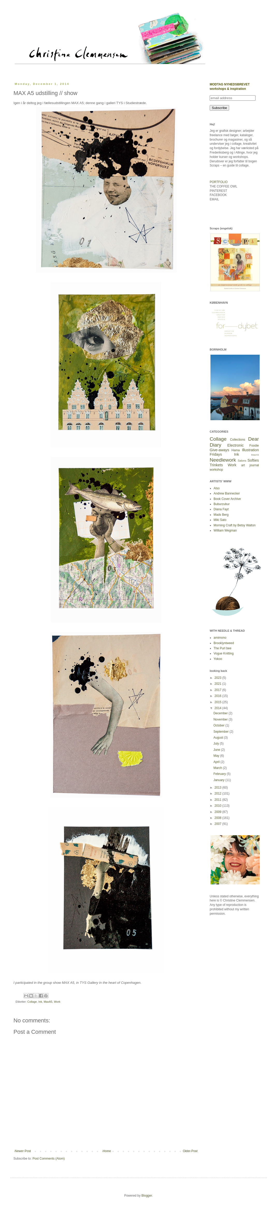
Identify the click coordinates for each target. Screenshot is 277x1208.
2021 (218, 684)
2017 (218, 690)
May (216, 756)
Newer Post (23, 1151)
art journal (250, 465)
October (219, 725)
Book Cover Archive (227, 499)
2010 (218, 805)
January (219, 780)
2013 (218, 787)
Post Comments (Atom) (48, 1158)
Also (217, 488)
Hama (235, 450)
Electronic (235, 445)
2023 (218, 678)
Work (57, 1001)
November (221, 719)
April (216, 762)
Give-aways (219, 450)
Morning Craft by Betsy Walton (235, 525)
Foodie (254, 445)
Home (107, 1151)
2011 (218, 800)
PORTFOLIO (219, 182)
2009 (218, 812)
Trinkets (216, 465)
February (220, 774)
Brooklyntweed (224, 643)
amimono (220, 637)
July (216, 743)
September (221, 731)
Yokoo (218, 659)
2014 (218, 708)
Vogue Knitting (224, 653)
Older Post (190, 1151)
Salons (242, 460)
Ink (40, 1001)
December (221, 713)
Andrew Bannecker (227, 493)
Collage (32, 1001)
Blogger (146, 1195)
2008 (218, 818)
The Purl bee (222, 648)
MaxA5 (48, 1001)
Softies (253, 460)
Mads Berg (221, 514)
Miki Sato (220, 520)
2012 (218, 793)
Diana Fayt (221, 509)
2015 (218, 702)
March (218, 768)
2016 (218, 696)
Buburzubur (222, 504)
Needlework (223, 460)
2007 (218, 824)
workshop (216, 469)
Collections (237, 439)
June (217, 750)
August (218, 737)
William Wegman (225, 530)
